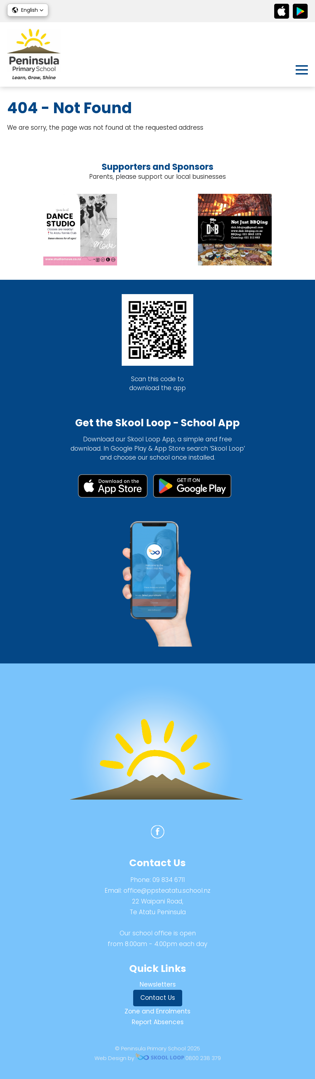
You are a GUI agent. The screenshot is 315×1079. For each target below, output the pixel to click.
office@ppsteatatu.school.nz (166, 890)
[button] (28, 10)
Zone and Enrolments (157, 1011)
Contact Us (157, 997)
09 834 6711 (168, 880)
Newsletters (158, 984)
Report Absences (158, 1022)
